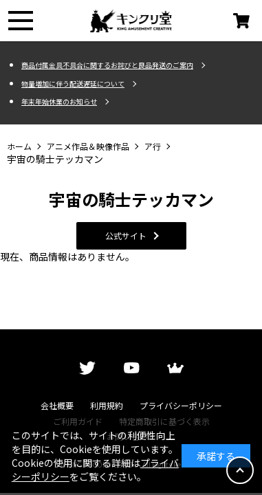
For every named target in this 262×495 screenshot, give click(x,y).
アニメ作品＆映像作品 (88, 146)
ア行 (152, 146)
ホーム (19, 146)
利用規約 (106, 405)
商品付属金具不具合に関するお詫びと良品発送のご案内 (107, 65)
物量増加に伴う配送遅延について (72, 84)
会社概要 (57, 405)
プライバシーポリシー (181, 405)
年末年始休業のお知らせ (59, 102)
